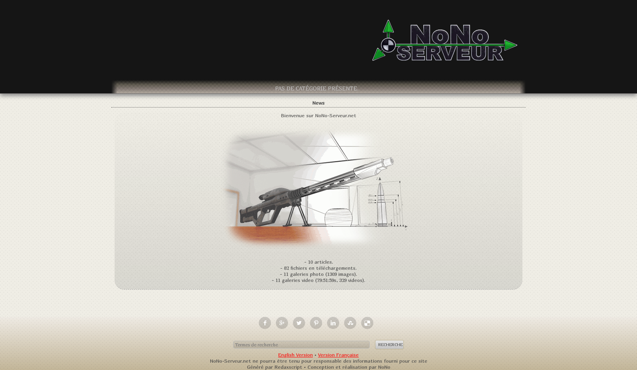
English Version (295, 355)
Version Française (338, 355)
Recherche (390, 344)
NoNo (384, 367)
